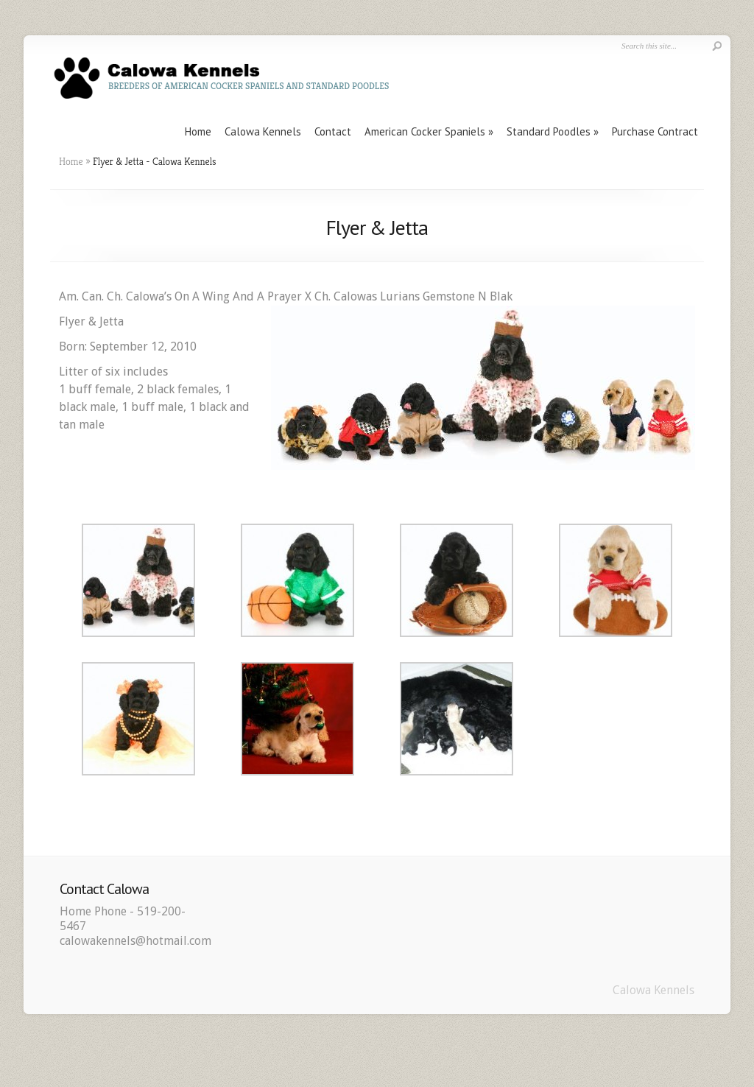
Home (198, 131)
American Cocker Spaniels (424, 131)
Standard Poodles (549, 131)
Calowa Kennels (263, 131)
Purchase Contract (655, 131)
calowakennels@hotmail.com (135, 941)
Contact (332, 131)
